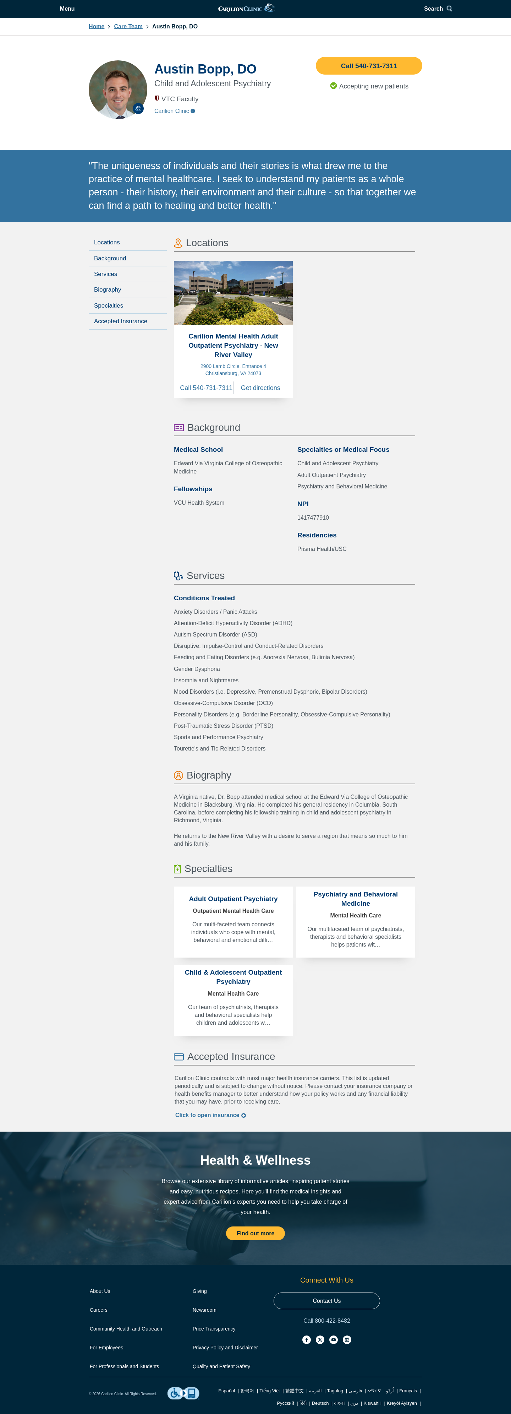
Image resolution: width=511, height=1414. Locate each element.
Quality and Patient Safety (221, 1375)
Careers (99, 1318)
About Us (100, 1299)
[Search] (409, 13)
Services (105, 282)
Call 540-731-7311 (369, 74)
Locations (107, 251)
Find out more (256, 1242)
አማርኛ (374, 1399)
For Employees (106, 1356)
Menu (106, 13)
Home (96, 35)
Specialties (108, 314)
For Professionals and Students (124, 1375)
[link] (255, 13)
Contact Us (327, 1309)
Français (408, 1399)
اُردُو (390, 1399)
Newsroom (204, 1318)
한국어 (247, 1399)
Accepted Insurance (120, 329)
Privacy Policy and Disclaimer (225, 1356)
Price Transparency (214, 1337)
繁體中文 (294, 1399)
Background (110, 267)
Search (406, 13)
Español (226, 1399)
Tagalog (335, 1399)
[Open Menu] (101, 13)
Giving (200, 1299)
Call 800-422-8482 (326, 1329)
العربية (315, 1399)
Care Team (128, 35)
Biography (107, 298)
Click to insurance (210, 1124)
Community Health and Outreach (126, 1337)
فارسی (355, 1399)
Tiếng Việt (269, 1399)
